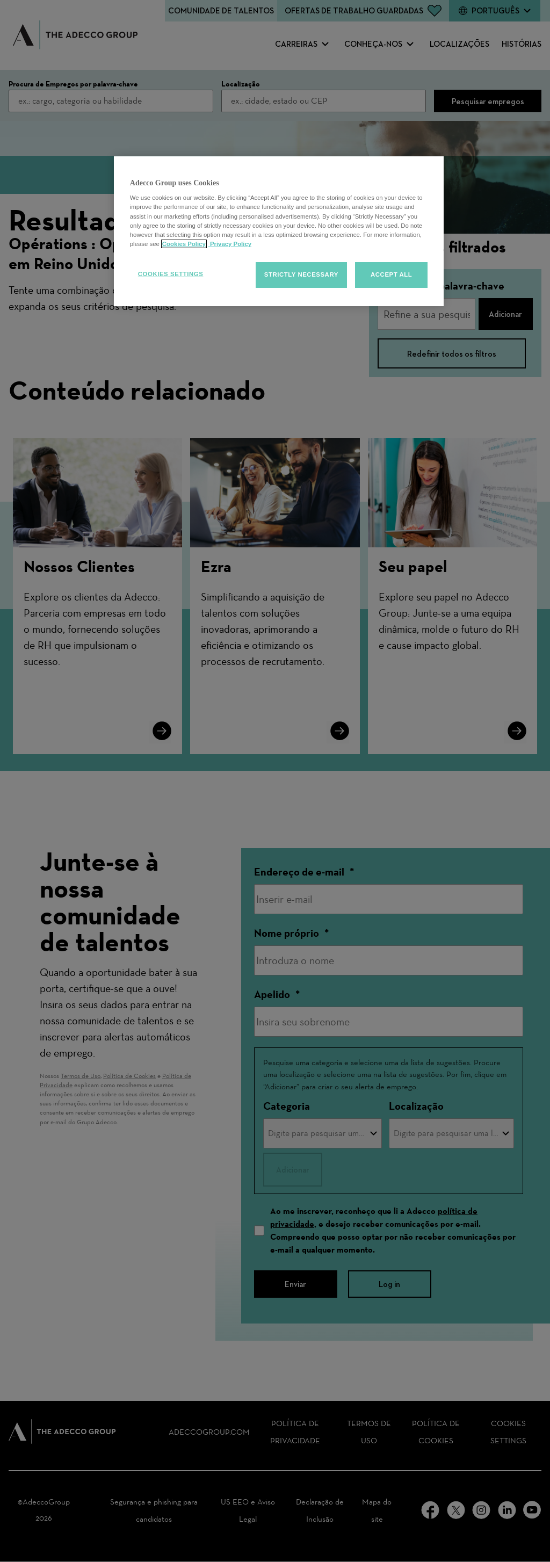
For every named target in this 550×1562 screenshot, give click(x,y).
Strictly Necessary (301, 274)
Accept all (391, 274)
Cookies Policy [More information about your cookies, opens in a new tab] (184, 244)
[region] (279, 231)
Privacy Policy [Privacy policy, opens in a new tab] (229, 244)
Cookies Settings (171, 274)
